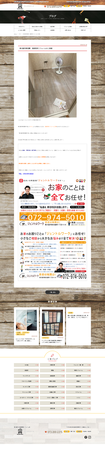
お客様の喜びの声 (83, 26)
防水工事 (78, 386)
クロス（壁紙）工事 (52, 397)
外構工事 (52, 365)
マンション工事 (26, 392)
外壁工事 (26, 403)
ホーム (15, 33)
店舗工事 (78, 403)
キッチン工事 (26, 386)
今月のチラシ (22, 26)
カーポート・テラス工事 (26, 397)
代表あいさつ (37, 30)
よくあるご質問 (21, 30)
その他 (18, 332)
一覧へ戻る (52, 292)
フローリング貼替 (26, 381)
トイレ (78, 397)
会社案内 (52, 30)
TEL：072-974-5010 (26, 174)
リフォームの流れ (68, 26)
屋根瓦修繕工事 (52, 386)
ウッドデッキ (26, 376)
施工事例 (52, 26)
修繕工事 (78, 376)
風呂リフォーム (20, 334)
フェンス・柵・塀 (78, 365)
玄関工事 (52, 408)
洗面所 (26, 370)
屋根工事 (52, 403)
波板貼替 (52, 376)
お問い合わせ (68, 30)
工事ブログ (83, 30)
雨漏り (78, 381)
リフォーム (25, 332)
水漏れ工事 (52, 392)
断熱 (52, 370)
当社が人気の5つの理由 (37, 26)
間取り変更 (52, 381)
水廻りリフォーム (26, 408)
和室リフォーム (78, 370)
